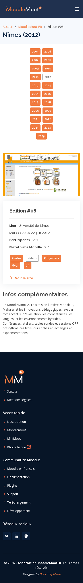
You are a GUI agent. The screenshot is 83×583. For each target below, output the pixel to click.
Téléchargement (19, 502)
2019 (35, 110)
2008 (47, 60)
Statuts (12, 391)
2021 (35, 119)
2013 (35, 85)
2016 (47, 93)
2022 (47, 119)
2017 (35, 102)
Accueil (8, 26)
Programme (51, 258)
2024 (47, 127)
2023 (35, 127)
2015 (35, 93)
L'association (16, 421)
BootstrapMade (50, 574)
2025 (41, 136)
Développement (18, 510)
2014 (47, 85)
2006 (47, 51)
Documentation (18, 477)
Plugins (12, 485)
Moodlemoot (16, 430)
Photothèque (19, 447)
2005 (35, 51)
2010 (47, 68)
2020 (47, 110)
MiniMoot (14, 438)
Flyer (15, 265)
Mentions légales (19, 399)
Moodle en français (21, 468)
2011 (35, 77)
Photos (16, 258)
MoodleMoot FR (30, 26)
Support (12, 494)
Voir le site (21, 278)
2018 (47, 102)
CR (27, 265)
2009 (35, 68)
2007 (35, 60)
